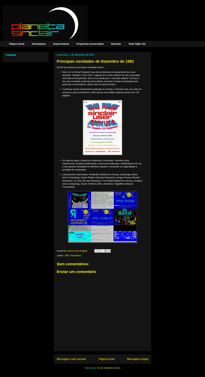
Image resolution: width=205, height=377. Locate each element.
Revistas (116, 43)
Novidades (76, 255)
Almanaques (39, 43)
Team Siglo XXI (136, 43)
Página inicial (16, 43)
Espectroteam (61, 43)
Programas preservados (90, 43)
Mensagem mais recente (71, 359)
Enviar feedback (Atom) (108, 368)
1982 (67, 255)
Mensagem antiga (137, 359)
